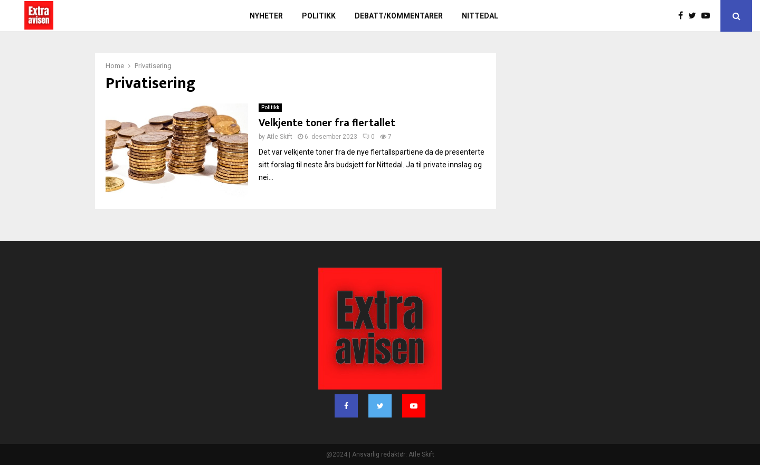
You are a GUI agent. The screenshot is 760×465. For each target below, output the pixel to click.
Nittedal (480, 16)
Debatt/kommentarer (399, 16)
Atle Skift (279, 136)
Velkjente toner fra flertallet (327, 123)
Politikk (319, 16)
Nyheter (266, 16)
